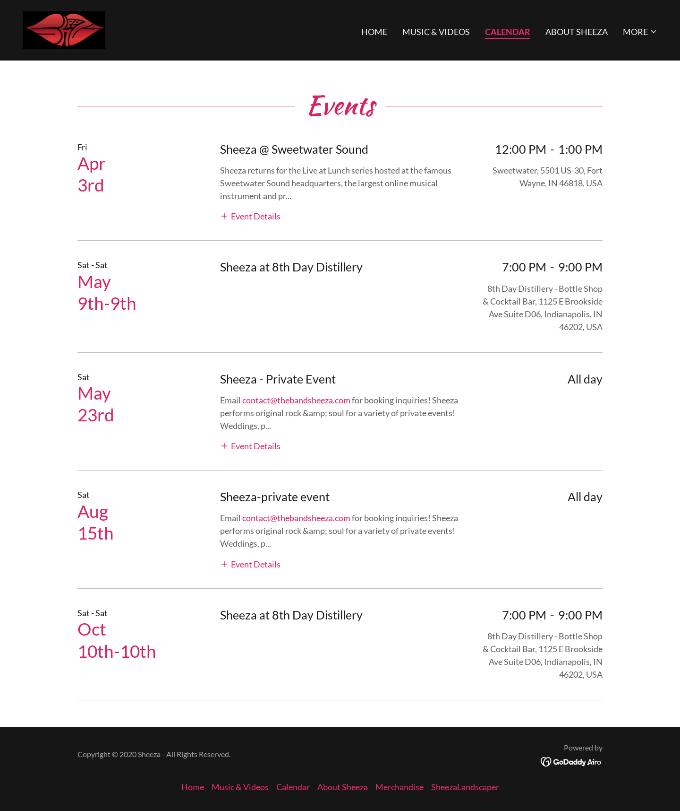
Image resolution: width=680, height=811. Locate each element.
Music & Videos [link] (436, 31)
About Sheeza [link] (576, 31)
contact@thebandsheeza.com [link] (296, 400)
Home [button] (192, 787)
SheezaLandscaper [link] (465, 787)
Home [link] (374, 31)
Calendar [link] (507, 31)
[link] (64, 29)
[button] (640, 31)
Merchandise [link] (399, 787)
